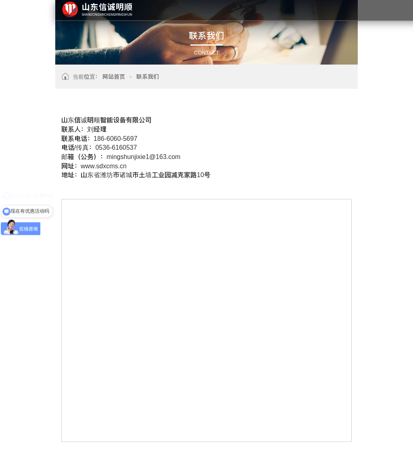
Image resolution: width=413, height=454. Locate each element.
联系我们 (147, 76)
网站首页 (113, 76)
